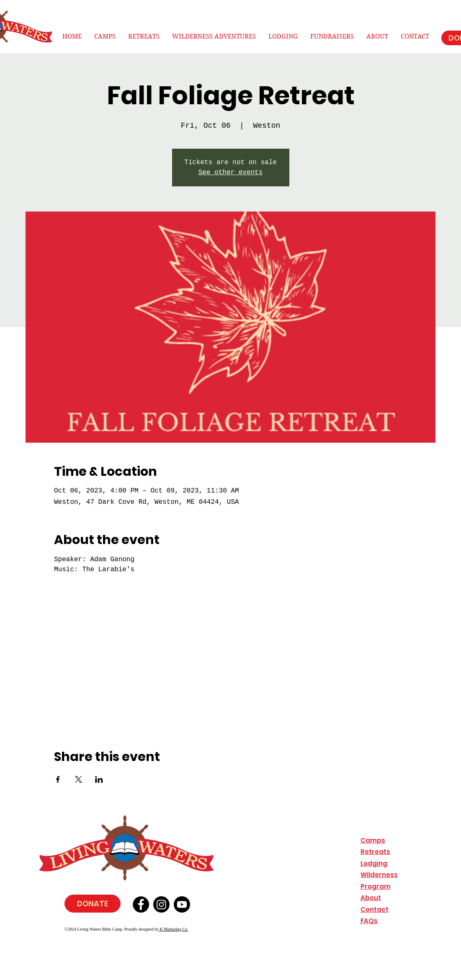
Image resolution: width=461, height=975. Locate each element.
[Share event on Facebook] (58, 779)
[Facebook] (141, 904)
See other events (230, 172)
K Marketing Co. (173, 929)
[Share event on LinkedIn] (99, 779)
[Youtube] (182, 904)
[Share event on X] (78, 779)
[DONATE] (92, 904)
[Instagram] (161, 904)
